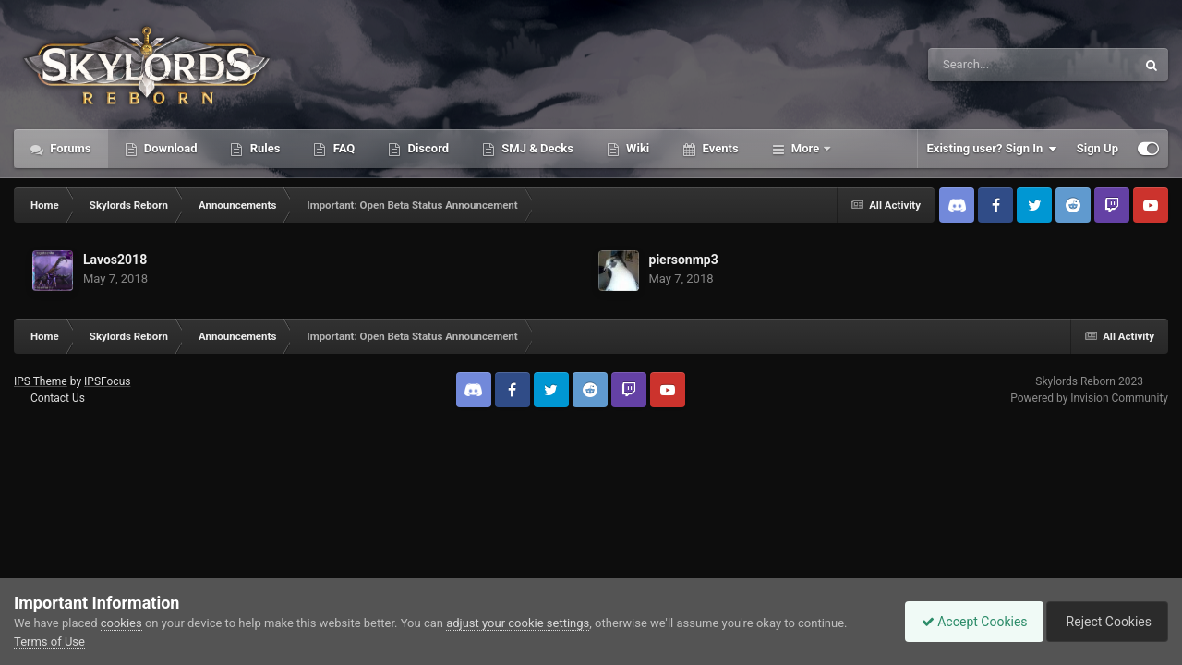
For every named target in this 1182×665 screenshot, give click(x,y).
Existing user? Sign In (992, 148)
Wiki (636, 148)
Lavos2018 (115, 259)
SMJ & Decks (536, 148)
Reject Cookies (1104, 621)
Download (169, 148)
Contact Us (57, 398)
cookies (121, 623)
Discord (426, 148)
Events (718, 148)
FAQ (342, 148)
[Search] (985, 64)
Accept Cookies (965, 621)
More (806, 148)
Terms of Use (49, 641)
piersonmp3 (683, 259)
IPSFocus (107, 381)
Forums (69, 148)
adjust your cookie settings (517, 623)
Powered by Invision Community (1089, 398)
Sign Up (1097, 148)
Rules (263, 148)
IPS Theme (40, 381)
